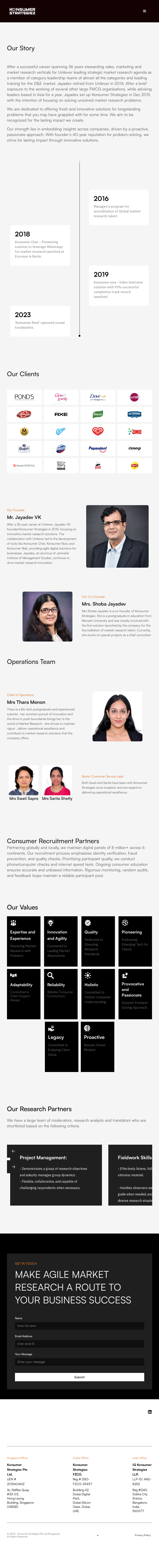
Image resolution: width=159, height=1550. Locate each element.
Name (18, 1318)
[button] (144, 11)
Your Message (23, 1354)
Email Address (23, 1336)
